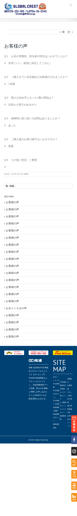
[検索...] (38, 185)
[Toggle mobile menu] (71, 4)
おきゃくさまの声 (16, 308)
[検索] (6, 185)
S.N (8, 174)
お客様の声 (12, 202)
